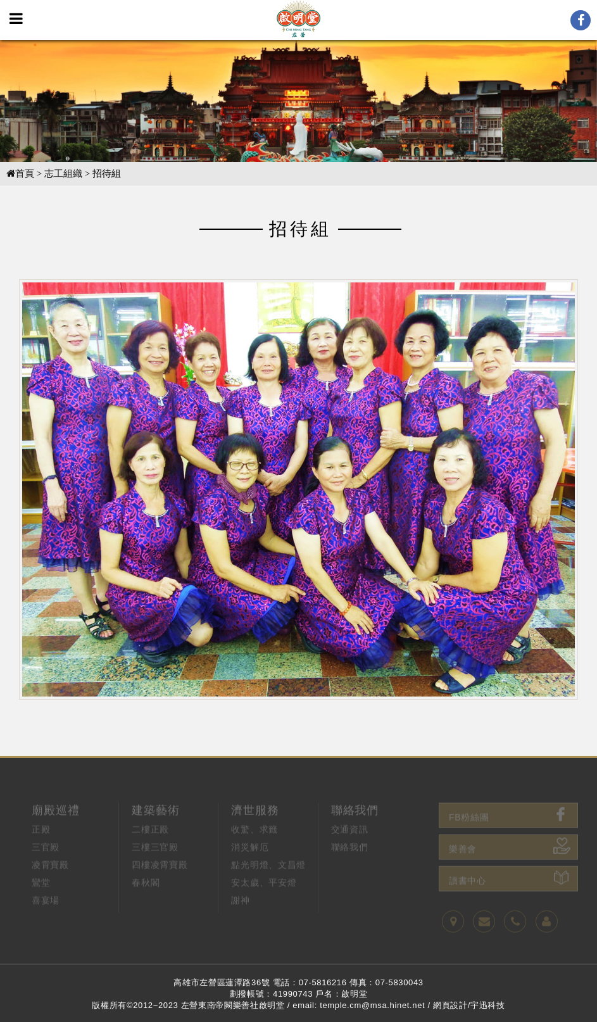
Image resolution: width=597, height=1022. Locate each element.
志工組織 (63, 173)
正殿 (41, 850)
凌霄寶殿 (50, 886)
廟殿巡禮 (56, 831)
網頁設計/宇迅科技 (469, 1005)
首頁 (20, 173)
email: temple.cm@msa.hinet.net (358, 1005)
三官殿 (46, 868)
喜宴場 (46, 921)
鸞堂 (41, 904)
